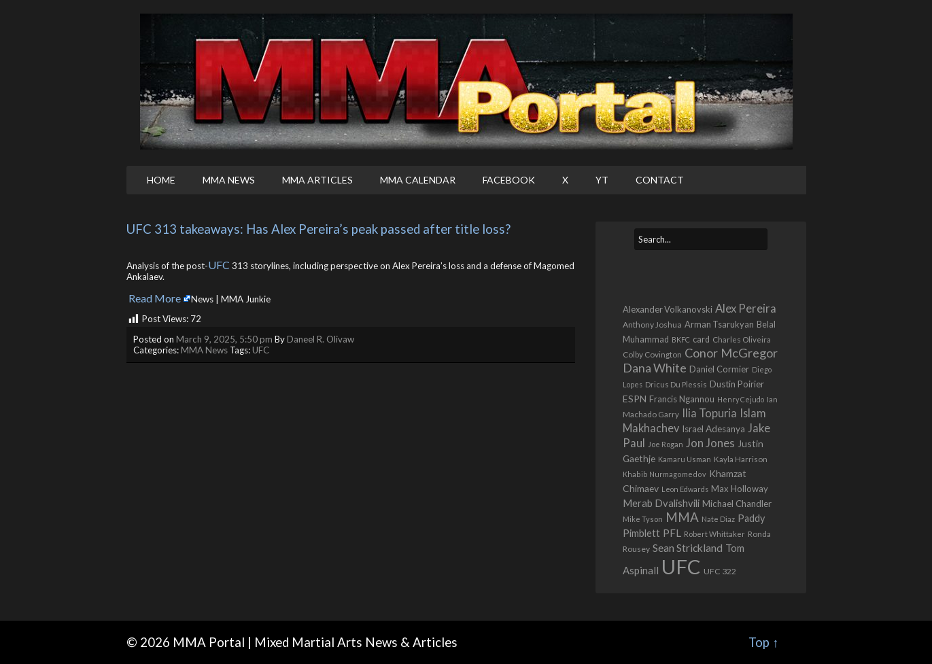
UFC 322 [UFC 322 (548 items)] (720, 571)
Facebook (509, 180)
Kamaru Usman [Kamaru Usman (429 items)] (684, 459)
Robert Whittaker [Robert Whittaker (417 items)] (714, 533)
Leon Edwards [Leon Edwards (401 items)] (684, 489)
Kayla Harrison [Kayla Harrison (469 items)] (740, 459)
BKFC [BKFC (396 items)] (681, 339)
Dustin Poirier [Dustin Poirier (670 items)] (737, 384)
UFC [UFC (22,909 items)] (681, 566)
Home (161, 180)
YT (602, 180)
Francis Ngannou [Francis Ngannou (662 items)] (681, 399)
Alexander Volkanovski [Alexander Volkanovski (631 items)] (667, 309)
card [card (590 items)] (701, 339)
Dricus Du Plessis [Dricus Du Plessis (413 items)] (676, 384)
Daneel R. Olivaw (320, 339)
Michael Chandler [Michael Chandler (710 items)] (737, 503)
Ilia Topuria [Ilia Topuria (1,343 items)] (709, 412)
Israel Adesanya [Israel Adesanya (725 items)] (713, 428)
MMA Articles (317, 180)
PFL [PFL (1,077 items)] (672, 533)
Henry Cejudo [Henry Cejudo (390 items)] (740, 399)
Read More (154, 298)
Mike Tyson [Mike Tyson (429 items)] (643, 518)
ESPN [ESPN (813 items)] (634, 398)
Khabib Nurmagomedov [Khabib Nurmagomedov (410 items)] (664, 474)
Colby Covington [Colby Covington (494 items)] (652, 354)
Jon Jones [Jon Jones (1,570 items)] (710, 443)
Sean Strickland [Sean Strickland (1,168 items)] (688, 547)
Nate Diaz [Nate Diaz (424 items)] (718, 518)
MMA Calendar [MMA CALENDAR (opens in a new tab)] (417, 180)
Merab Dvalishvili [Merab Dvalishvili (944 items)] (661, 503)
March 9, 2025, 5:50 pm (224, 339)
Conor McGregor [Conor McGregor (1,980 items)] (731, 352)
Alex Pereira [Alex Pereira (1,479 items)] (745, 308)
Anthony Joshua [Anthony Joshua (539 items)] (652, 324)
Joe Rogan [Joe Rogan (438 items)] (665, 444)
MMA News (229, 180)
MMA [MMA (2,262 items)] (682, 517)
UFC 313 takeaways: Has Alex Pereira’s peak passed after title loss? (318, 229)
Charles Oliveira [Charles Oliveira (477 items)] (741, 339)
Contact (660, 180)
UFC (219, 264)
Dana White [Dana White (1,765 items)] (655, 368)
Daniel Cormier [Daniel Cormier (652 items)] (719, 369)
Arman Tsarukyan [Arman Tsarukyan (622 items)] (719, 324)
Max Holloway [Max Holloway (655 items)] (739, 488)
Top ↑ (763, 642)
